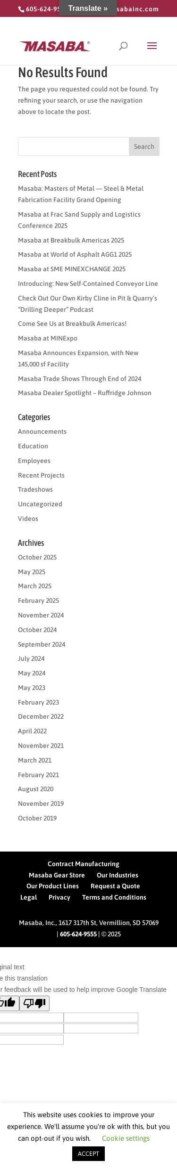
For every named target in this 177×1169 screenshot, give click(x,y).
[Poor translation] (34, 1003)
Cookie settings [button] (126, 1138)
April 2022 (32, 731)
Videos (28, 518)
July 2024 (31, 658)
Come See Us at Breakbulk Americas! (72, 323)
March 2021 (34, 760)
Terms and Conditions (114, 897)
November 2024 (41, 615)
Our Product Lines (52, 886)
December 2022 (41, 716)
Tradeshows (35, 489)
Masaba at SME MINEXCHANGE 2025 (72, 269)
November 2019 (41, 803)
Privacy (59, 897)
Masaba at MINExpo (47, 338)
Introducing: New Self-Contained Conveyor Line (88, 283)
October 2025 (37, 557)
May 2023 (31, 687)
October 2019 (37, 818)
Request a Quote (115, 886)
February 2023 (38, 702)
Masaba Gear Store (57, 875)
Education (33, 446)
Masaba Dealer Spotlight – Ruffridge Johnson (85, 393)
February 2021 (38, 775)
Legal (28, 897)
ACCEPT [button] (88, 1153)
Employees (34, 460)
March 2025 (34, 586)
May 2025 (31, 572)
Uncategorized (40, 504)
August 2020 (35, 789)
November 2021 (41, 745)
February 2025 (38, 600)
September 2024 (41, 644)
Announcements (42, 431)
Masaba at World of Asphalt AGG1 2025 (75, 254)
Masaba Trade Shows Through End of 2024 (79, 378)
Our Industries (117, 875)
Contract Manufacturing (83, 864)
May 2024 (31, 673)
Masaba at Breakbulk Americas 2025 (71, 240)
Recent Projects (41, 475)
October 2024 (37, 629)
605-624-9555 (78, 934)
